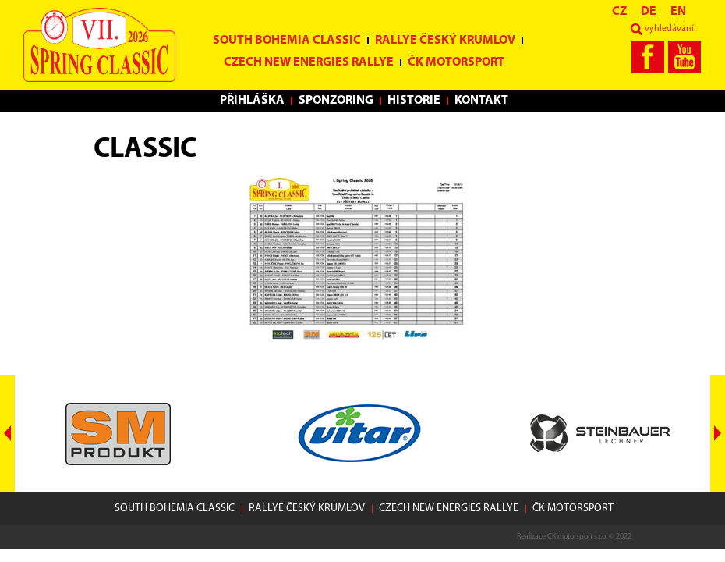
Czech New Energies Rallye (309, 62)
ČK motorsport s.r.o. (577, 536)
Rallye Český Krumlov (445, 40)
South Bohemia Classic (287, 40)
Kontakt (481, 100)
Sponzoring (336, 100)
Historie (413, 100)
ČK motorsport (456, 62)
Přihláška (252, 100)
